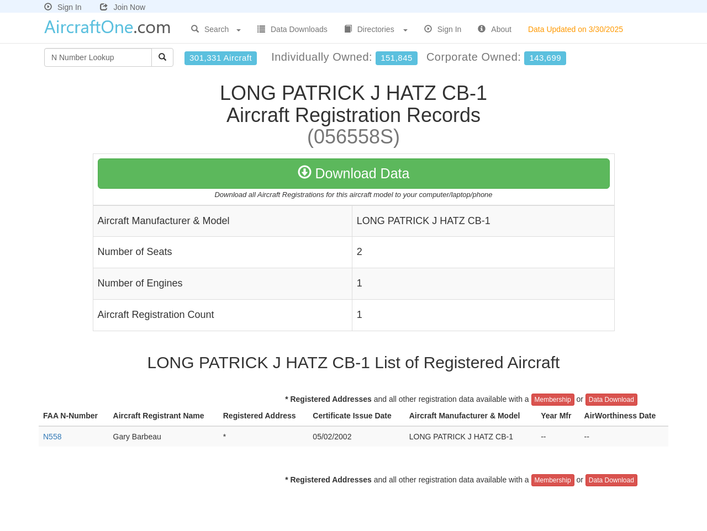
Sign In (63, 7)
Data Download (611, 399)
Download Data (354, 173)
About (494, 29)
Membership (553, 399)
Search (216, 29)
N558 (52, 436)
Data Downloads (292, 29)
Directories (376, 29)
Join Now (122, 7)
